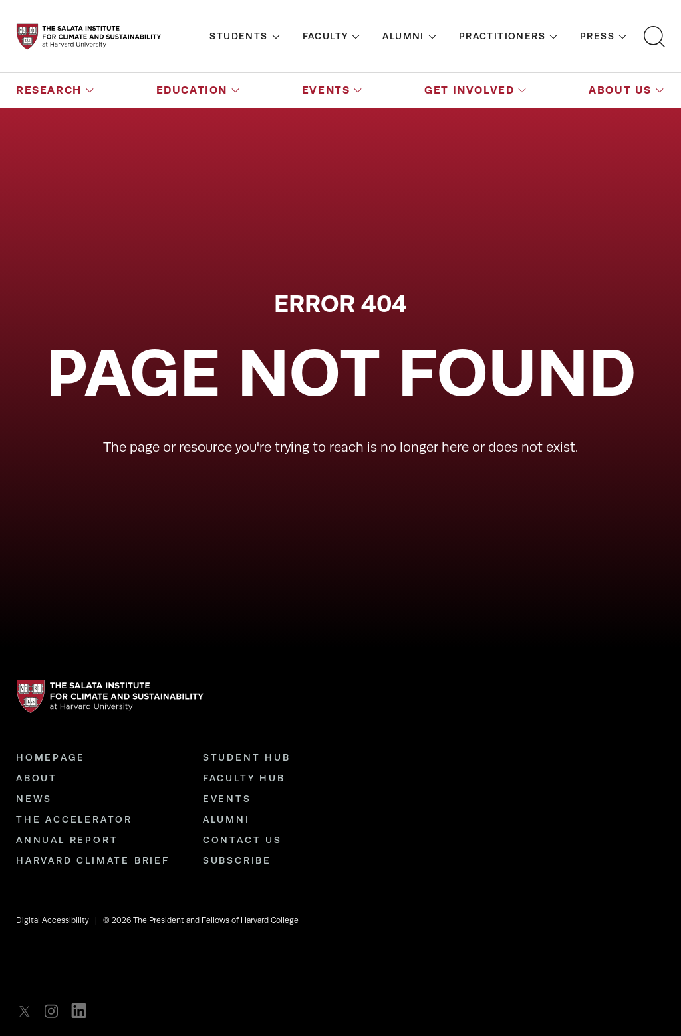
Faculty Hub (244, 778)
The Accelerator (74, 819)
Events (326, 90)
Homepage (50, 757)
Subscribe (237, 860)
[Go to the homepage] (89, 36)
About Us (620, 90)
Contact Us (242, 840)
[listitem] (28, 1011)
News (34, 798)
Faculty (325, 36)
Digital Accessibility (52, 920)
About (36, 778)
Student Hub (247, 757)
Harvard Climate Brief (93, 860)
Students (238, 36)
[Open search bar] (654, 36)
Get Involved (469, 90)
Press (597, 36)
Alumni (403, 36)
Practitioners (502, 36)
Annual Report (67, 840)
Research (49, 90)
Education (191, 90)
